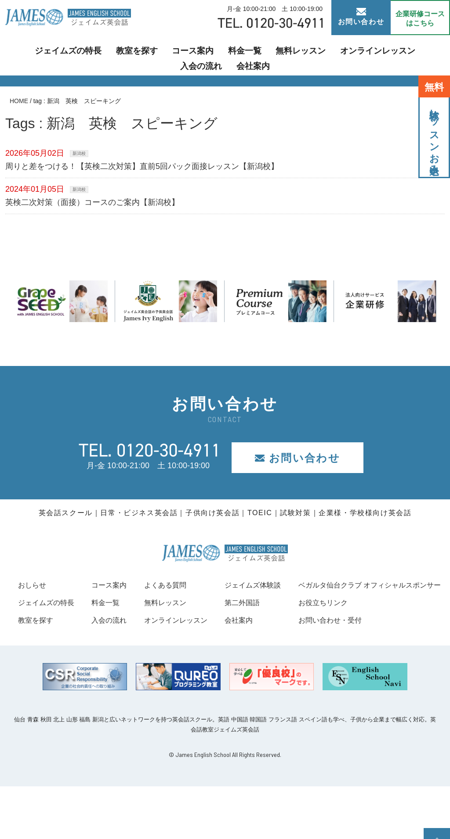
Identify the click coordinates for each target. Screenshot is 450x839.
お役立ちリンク (45, 655)
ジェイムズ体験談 (409, 585)
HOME (19, 100)
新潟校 (79, 153)
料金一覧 (197, 55)
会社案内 (423, 55)
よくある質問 (268, 585)
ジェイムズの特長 (41, 55)
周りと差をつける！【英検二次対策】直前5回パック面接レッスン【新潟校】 (142, 166)
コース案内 (150, 55)
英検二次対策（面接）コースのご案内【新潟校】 (92, 202)
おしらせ (34, 585)
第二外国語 (397, 602)
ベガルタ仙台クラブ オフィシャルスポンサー (98, 637)
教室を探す (101, 55)
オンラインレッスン (313, 55)
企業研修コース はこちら (420, 18)
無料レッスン (246, 55)
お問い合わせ (361, 16)
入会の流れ (376, 55)
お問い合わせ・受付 (53, 673)
